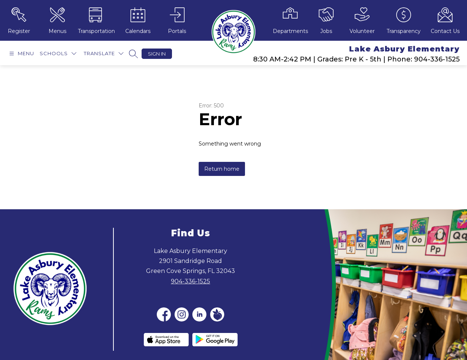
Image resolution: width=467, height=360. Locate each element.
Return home (221, 169)
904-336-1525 (190, 281)
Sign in (157, 54)
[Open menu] (20, 53)
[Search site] (133, 53)
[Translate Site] (103, 53)
